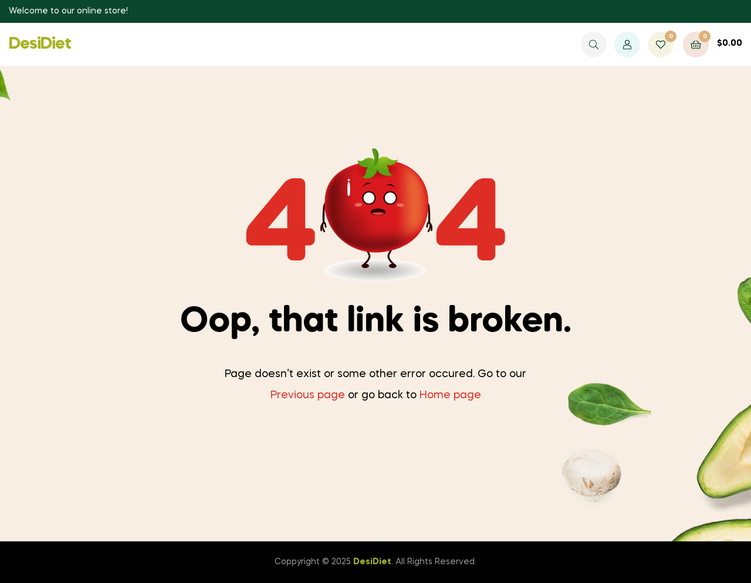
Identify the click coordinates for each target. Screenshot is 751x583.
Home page (450, 395)
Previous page (307, 395)
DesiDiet (40, 44)
